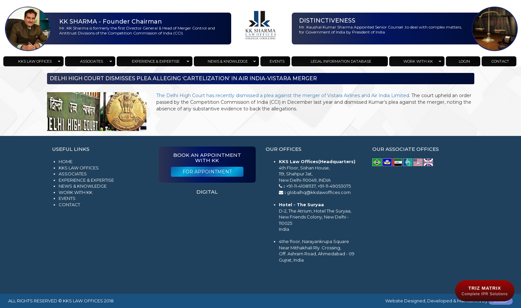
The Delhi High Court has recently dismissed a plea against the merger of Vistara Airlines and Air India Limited (282, 95)
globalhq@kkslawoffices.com (319, 192)
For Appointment (207, 172)
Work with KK (75, 192)
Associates (73, 173)
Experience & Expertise (86, 180)
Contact (69, 204)
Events (67, 198)
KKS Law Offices (79, 167)
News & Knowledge (83, 186)
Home (66, 161)
